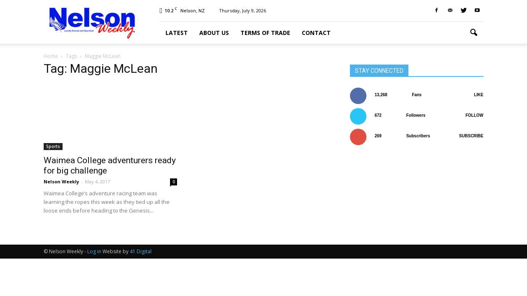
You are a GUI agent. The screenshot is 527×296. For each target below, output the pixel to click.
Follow (474, 115)
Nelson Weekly (61, 181)
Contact (316, 33)
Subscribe (471, 136)
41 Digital (141, 251)
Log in (94, 251)
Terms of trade (265, 33)
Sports (53, 146)
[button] (473, 33)
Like (478, 94)
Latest (177, 33)
